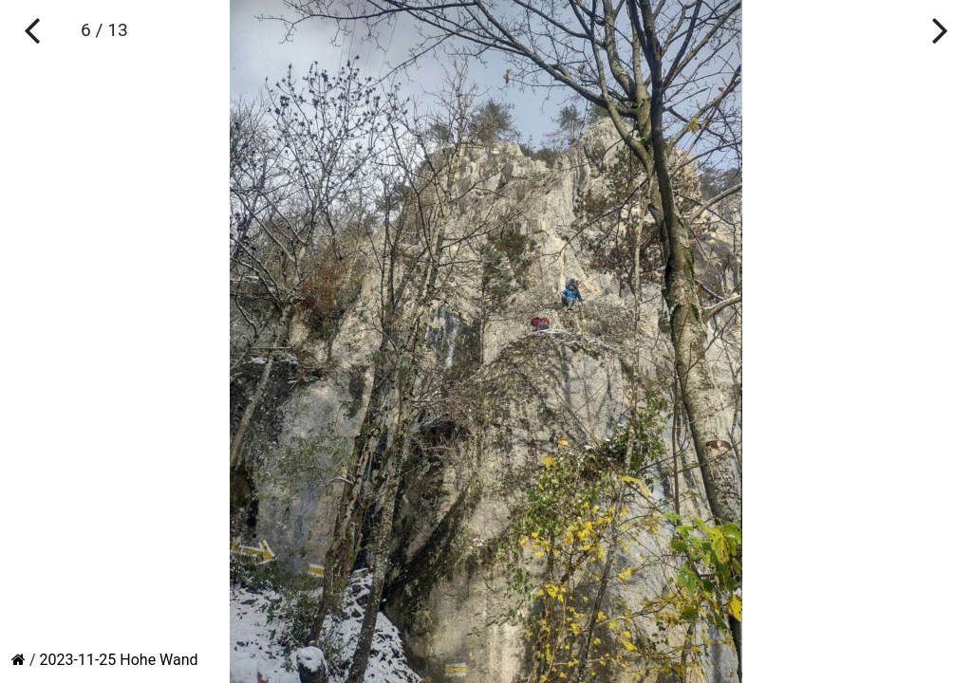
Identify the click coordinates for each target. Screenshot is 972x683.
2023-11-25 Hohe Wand (119, 660)
